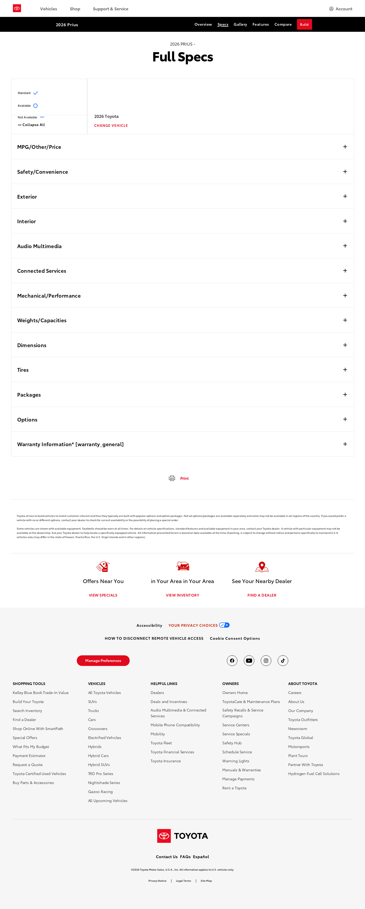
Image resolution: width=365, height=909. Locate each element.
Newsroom (297, 728)
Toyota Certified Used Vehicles (39, 773)
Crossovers (97, 728)
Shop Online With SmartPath (38, 728)
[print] (178, 478)
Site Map (206, 881)
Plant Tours (298, 755)
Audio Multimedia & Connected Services (178, 713)
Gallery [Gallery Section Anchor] (240, 24)
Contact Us (167, 856)
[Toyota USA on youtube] (249, 661)
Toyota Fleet (161, 743)
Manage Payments (238, 779)
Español (201, 856)
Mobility (158, 734)
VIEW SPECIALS (103, 595)
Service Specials (236, 734)
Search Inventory (27, 710)
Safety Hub (232, 743)
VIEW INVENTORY (182, 595)
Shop (75, 8)
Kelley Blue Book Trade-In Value (41, 692)
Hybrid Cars (98, 755)
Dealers (157, 692)
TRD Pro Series (101, 773)
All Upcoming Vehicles (108, 800)
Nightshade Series (104, 782)
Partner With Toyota (305, 764)
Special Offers (25, 737)
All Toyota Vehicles (104, 692)
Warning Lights (235, 761)
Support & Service (110, 8)
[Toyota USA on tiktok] (283, 661)
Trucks (93, 710)
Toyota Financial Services (172, 752)
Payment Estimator (29, 755)
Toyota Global (300, 737)
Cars (92, 719)
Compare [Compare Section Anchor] (283, 24)
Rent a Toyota (234, 788)
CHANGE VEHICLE (111, 125)
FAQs (185, 856)
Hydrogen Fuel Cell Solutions (314, 773)
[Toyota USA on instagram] (266, 661)
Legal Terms (183, 881)
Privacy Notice (157, 881)
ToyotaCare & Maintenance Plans (251, 701)
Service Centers (235, 725)
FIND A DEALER (262, 595)
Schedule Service (237, 752)
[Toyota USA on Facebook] (232, 661)
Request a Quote (28, 764)
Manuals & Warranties (241, 770)
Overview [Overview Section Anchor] (203, 24)
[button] (235, 638)
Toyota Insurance (166, 761)
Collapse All (31, 124)
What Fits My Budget (31, 746)
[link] (149, 625)
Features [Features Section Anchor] (261, 24)
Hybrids (95, 746)
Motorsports (299, 746)
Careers (294, 692)
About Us (296, 701)
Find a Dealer (24, 719)
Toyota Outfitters (303, 719)
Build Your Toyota (28, 701)
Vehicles (48, 8)
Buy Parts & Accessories (33, 782)
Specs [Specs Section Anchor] (223, 24)
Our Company (300, 710)
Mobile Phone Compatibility (175, 725)
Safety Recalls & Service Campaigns (242, 713)
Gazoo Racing (100, 791)
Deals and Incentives (169, 701)
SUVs (92, 701)
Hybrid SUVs (99, 764)
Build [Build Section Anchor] (304, 24)
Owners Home (235, 692)
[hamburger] (340, 8)
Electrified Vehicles (104, 737)
